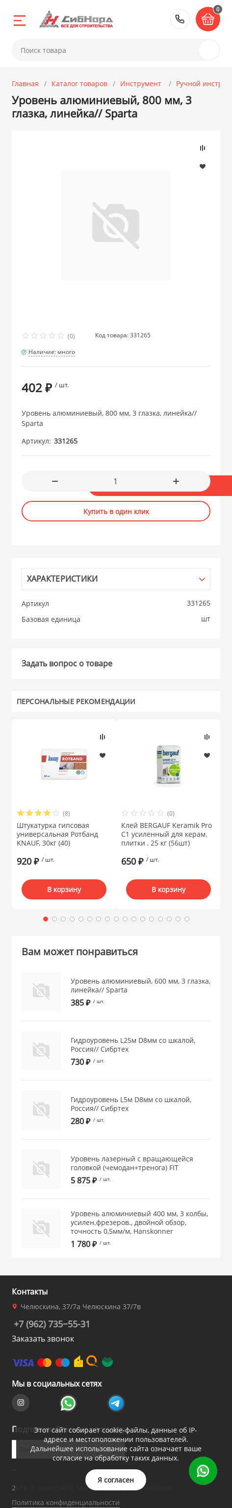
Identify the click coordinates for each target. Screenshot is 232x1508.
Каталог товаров (79, 83)
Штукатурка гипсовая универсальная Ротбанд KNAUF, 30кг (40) (57, 834)
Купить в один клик (116, 511)
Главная (25, 83)
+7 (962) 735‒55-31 (180, 19)
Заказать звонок (43, 1338)
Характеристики (62, 578)
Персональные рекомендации (76, 701)
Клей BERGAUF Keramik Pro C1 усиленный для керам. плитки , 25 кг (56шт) (166, 834)
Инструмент (141, 83)
